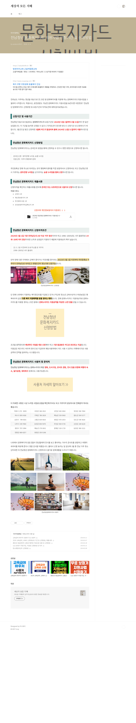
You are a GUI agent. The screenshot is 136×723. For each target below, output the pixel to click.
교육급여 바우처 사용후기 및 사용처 (24, 597)
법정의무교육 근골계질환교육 (25, 68)
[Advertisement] (50, 380)
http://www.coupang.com (22, 81)
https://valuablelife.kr (21, 66)
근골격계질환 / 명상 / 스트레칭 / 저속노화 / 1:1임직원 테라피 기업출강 (38, 71)
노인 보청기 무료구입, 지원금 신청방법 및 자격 (27, 605)
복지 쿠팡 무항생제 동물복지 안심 (26, 84)
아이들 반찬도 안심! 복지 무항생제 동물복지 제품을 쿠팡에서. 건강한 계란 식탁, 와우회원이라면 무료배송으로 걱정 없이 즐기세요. (49, 88)
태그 (20, 13)
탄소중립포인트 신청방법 (20, 607)
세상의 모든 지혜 (21, 6)
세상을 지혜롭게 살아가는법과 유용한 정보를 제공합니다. (32, 653)
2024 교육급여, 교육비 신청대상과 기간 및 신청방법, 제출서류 (32, 599)
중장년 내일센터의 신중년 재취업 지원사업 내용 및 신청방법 (31, 602)
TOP (123, 686)
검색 (118, 6)
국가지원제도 (17, 593)
